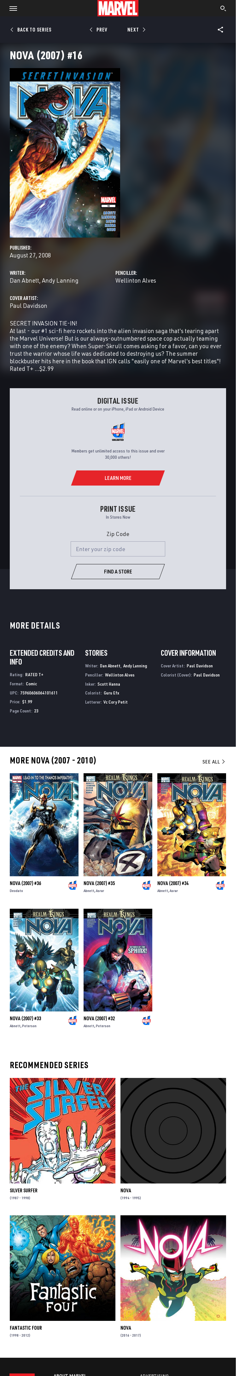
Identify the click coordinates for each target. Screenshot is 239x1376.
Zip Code (118, 533)
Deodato (16, 890)
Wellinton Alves (135, 280)
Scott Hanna (108, 684)
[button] (11, 8)
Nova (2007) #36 (25, 883)
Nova (125, 1190)
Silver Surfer (24, 1190)
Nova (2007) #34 (173, 883)
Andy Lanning (60, 280)
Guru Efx (111, 692)
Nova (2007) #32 (99, 1018)
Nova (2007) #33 (25, 1018)
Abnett (89, 890)
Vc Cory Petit (115, 702)
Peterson (29, 1025)
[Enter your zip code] (118, 549)
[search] (223, 9)
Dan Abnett (24, 280)
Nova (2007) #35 (99, 883)
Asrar (100, 890)
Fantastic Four (26, 1328)
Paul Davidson (28, 305)
